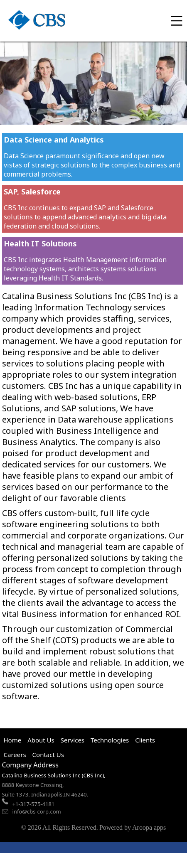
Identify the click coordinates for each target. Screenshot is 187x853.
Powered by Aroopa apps (132, 827)
